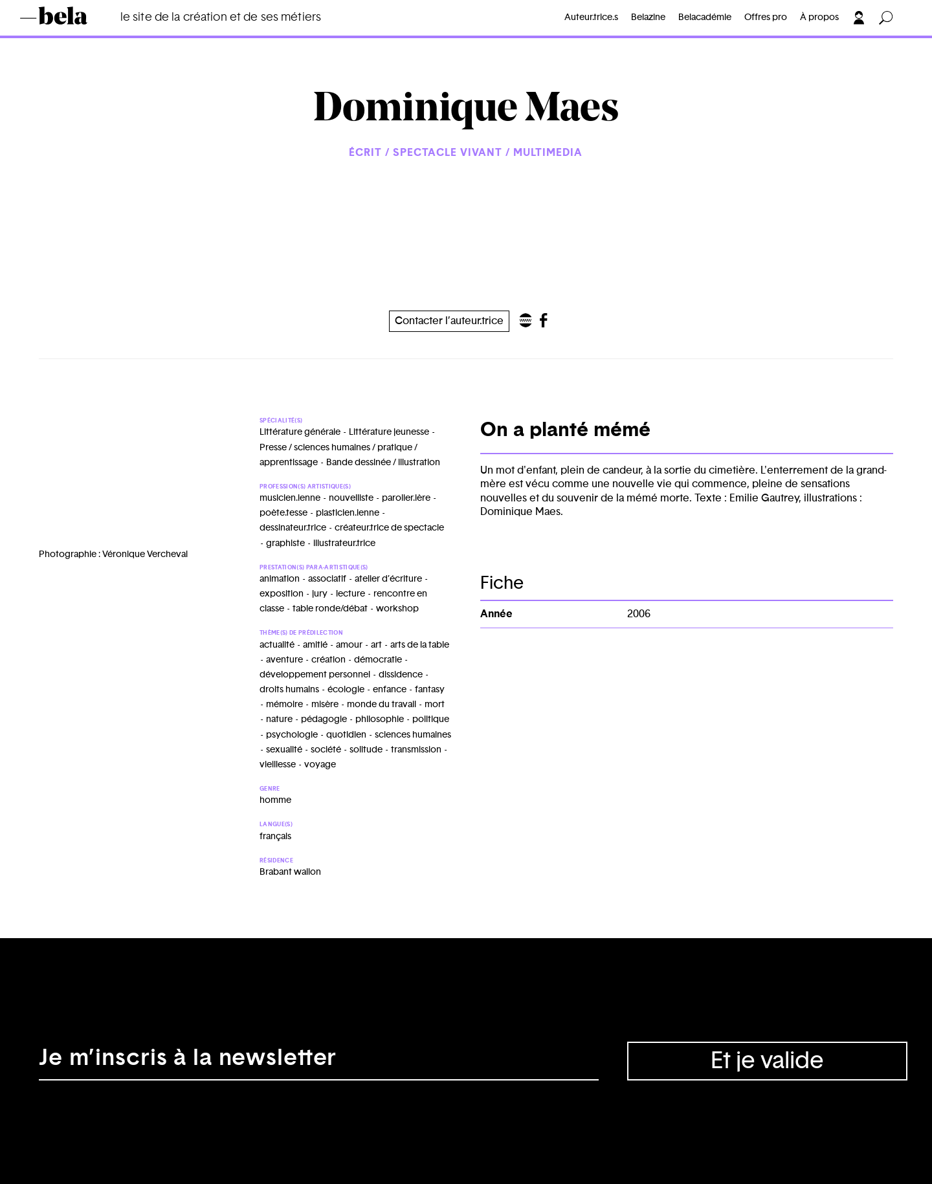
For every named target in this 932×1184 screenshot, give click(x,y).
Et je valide (767, 1061)
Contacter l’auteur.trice (449, 321)
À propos (819, 17)
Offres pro (765, 17)
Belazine (648, 17)
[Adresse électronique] (319, 1061)
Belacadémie (704, 17)
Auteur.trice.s (591, 17)
